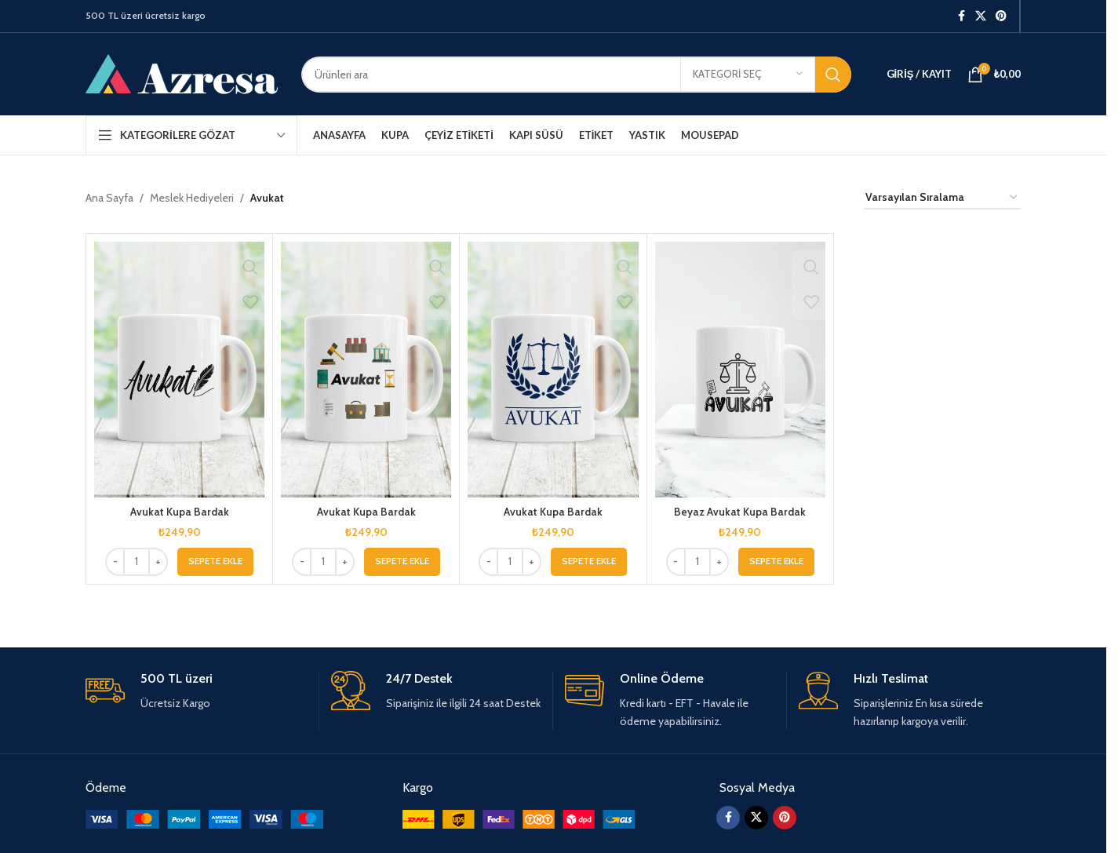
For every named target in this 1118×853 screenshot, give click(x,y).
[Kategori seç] (747, 74)
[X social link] (981, 16)
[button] (215, 562)
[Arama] (576, 75)
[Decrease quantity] (115, 562)
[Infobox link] (196, 692)
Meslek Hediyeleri (192, 198)
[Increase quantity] (158, 562)
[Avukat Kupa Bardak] (179, 370)
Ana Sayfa (109, 198)
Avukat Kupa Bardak (179, 512)
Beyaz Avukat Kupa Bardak (740, 512)
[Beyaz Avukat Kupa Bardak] (740, 370)
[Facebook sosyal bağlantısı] (961, 16)
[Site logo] (182, 73)
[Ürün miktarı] (136, 562)
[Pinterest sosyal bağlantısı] (1001, 16)
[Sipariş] (942, 198)
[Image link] (204, 818)
